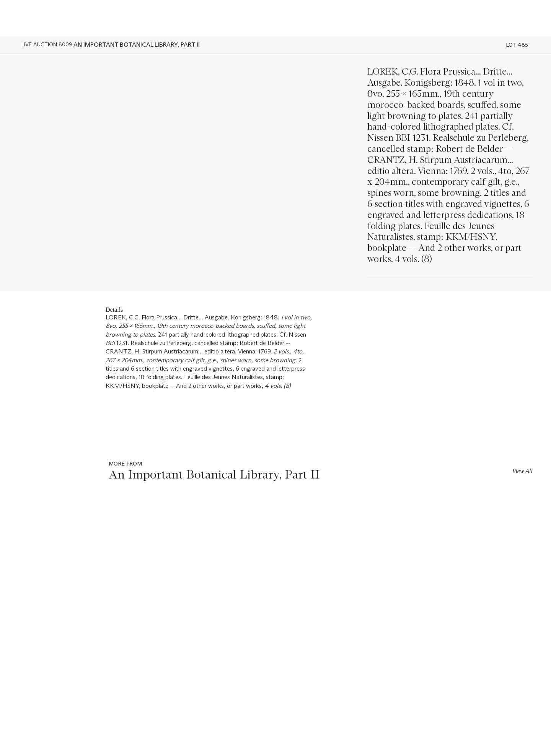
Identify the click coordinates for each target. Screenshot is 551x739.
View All (522, 471)
